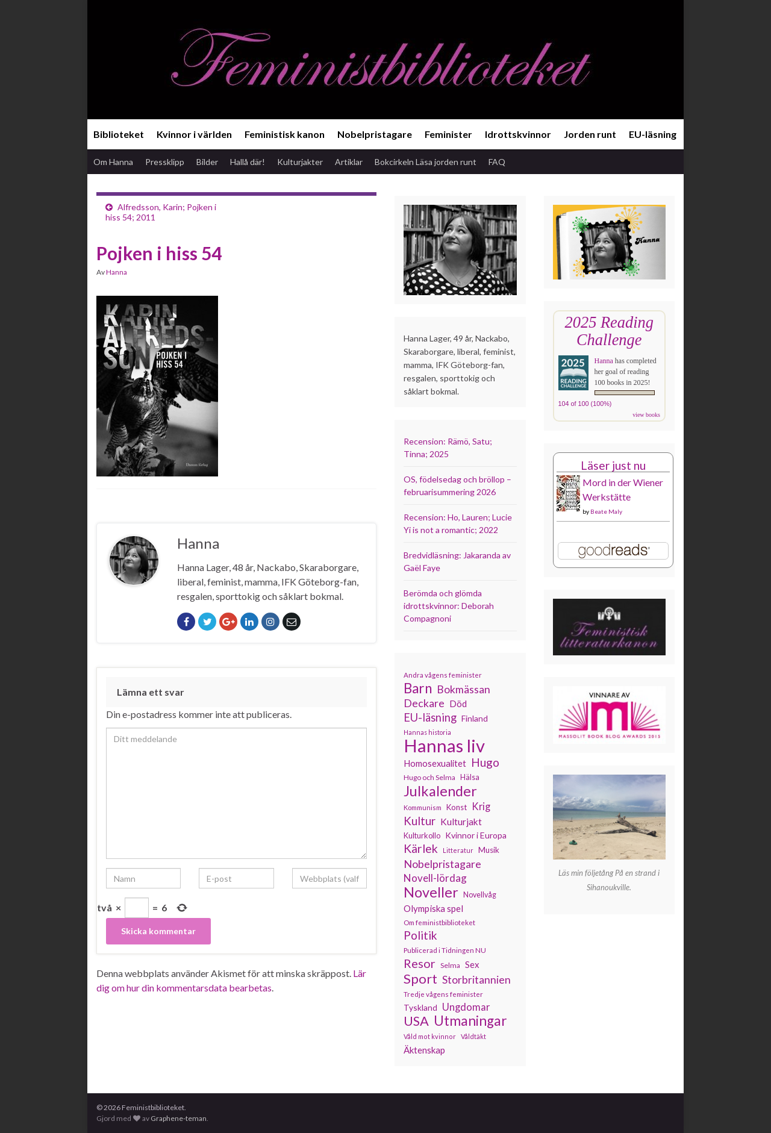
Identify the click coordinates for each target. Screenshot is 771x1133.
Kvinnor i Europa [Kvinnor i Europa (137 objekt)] (476, 835)
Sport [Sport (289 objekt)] (420, 978)
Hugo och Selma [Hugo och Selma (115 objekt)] (429, 777)
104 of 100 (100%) (585, 403)
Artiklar (349, 162)
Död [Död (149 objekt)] (458, 703)
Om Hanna (113, 162)
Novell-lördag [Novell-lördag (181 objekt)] (435, 878)
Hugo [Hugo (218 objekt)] (485, 762)
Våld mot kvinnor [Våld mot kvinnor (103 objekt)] (430, 1036)
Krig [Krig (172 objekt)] (481, 807)
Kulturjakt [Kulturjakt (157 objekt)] (461, 821)
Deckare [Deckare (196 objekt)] (424, 703)
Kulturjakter (300, 162)
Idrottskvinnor (518, 134)
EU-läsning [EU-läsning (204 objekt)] (430, 717)
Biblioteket (118, 134)
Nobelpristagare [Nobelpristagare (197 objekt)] (442, 863)
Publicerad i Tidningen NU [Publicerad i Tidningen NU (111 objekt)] (445, 950)
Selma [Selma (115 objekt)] (450, 965)
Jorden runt (590, 134)
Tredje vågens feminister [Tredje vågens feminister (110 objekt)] (443, 994)
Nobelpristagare (374, 134)
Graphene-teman (179, 1118)
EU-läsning (652, 134)
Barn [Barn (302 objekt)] (418, 688)
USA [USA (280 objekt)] (416, 1021)
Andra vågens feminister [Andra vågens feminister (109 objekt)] (443, 675)
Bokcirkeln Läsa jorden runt (425, 162)
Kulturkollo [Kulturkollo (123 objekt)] (422, 835)
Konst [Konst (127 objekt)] (456, 807)
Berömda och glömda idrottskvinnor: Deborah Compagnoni (449, 605)
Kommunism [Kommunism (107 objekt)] (423, 807)
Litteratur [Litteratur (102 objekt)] (458, 850)
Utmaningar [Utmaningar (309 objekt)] (470, 1021)
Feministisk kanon (285, 134)
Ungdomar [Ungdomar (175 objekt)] (466, 1006)
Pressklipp (164, 162)
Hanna (116, 271)
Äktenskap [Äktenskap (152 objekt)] (424, 1049)
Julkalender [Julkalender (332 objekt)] (440, 790)
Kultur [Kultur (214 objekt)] (419, 821)
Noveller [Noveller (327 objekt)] (431, 892)
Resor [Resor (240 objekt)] (419, 963)
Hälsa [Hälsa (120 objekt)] (469, 777)
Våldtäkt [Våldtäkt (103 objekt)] (473, 1036)
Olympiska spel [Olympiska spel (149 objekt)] (433, 908)
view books (646, 414)
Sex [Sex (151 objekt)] (472, 964)
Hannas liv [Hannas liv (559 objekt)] (444, 745)
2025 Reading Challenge (609, 331)
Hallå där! (247, 162)
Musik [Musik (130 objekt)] (488, 850)
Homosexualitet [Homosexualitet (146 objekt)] (435, 763)
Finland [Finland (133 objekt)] (474, 718)
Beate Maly (606, 511)
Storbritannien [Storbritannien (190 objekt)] (476, 979)
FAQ (497, 162)
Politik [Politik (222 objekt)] (420, 935)
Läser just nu (613, 465)
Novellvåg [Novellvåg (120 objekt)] (479, 894)
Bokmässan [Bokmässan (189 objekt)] (463, 689)
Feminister (448, 134)
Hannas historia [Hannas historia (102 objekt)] (427, 732)
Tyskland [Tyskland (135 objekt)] (420, 1007)
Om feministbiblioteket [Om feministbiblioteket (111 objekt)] (439, 922)
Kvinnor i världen (194, 134)
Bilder (207, 162)
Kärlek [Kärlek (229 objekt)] (421, 848)
